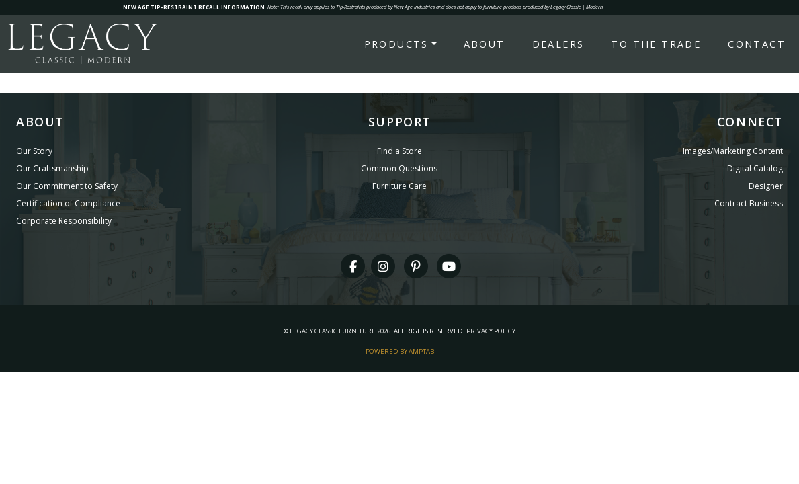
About (484, 44)
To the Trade (656, 44)
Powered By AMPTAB (400, 351)
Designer (766, 186)
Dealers (558, 44)
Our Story (34, 151)
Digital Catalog (755, 168)
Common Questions (399, 168)
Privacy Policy (490, 331)
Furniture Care (399, 186)
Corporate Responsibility (64, 221)
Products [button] (396, 44)
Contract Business (748, 203)
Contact (757, 44)
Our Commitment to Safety (67, 186)
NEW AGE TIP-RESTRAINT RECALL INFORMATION (194, 7)
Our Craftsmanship (52, 168)
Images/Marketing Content (733, 151)
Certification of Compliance (68, 203)
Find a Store (399, 151)
